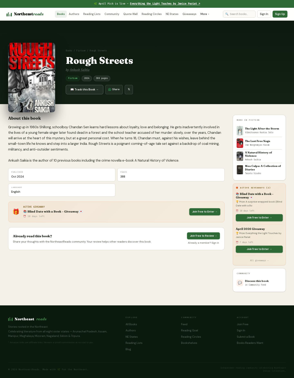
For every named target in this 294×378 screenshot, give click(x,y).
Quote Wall (130, 14)
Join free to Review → (203, 235)
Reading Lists (91, 14)
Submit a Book (246, 337)
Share (114, 89)
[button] (31, 77)
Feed (184, 324)
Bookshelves (189, 343)
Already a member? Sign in (203, 242)
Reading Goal (189, 330)
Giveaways (189, 14)
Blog (128, 349)
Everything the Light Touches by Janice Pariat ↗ (165, 3)
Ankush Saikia (79, 70)
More (204, 14)
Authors (74, 14)
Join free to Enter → (205, 211)
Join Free (242, 324)
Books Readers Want (250, 343)
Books (61, 14)
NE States (172, 14)
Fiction (81, 51)
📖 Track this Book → (84, 89)
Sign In (264, 14)
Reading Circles (152, 14)
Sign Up (280, 14)
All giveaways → (259, 260)
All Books (131, 324)
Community (112, 14)
